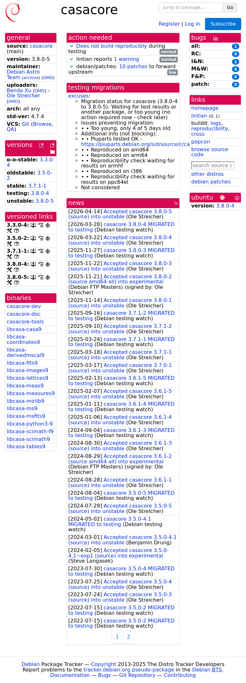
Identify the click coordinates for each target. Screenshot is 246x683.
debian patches (211, 182)
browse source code (209, 152)
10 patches (133, 66)
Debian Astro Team (23, 74)
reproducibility (209, 129)
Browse (42, 124)
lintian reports (123, 59)
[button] (71, 46)
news (76, 203)
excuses (78, 96)
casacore (41, 46)
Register (169, 23)
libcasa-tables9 (26, 446)
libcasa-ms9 (22, 408)
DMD (48, 77)
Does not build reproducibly (111, 46)
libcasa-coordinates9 (23, 339)
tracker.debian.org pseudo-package (129, 670)
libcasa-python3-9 (30, 424)
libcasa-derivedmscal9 (26, 352)
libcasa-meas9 (25, 386)
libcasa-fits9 (22, 363)
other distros (207, 174)
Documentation (70, 675)
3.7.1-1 (37, 186)
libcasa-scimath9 (28, 439)
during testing (123, 49)
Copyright (103, 664)
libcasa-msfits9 (26, 416)
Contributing (180, 675)
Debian (30, 664)
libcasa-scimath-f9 (30, 431)
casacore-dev (24, 306)
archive (30, 77)
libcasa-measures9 (31, 393)
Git (25, 124)
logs (215, 123)
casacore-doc (24, 314)
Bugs (104, 675)
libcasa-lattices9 (27, 378)
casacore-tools (25, 322)
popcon (200, 142)
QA (10, 129)
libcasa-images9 (27, 370)
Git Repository (137, 675)
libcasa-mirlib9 (25, 401)
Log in (192, 23)
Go (230, 7)
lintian (199, 116)
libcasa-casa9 (24, 329)
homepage (204, 108)
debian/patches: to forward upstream (123, 69)
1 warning (126, 59)
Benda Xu (19, 90)
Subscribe (223, 24)
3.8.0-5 (45, 201)
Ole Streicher (23, 96)
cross (197, 134)
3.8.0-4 (40, 193)
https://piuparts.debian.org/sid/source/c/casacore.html (150, 144)
